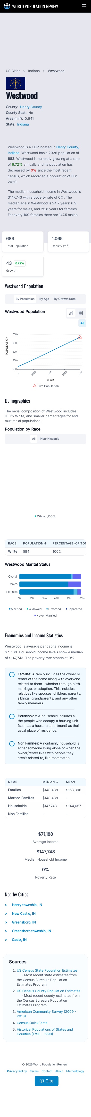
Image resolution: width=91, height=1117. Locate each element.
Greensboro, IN (20, 922)
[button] (84, 6)
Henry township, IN (23, 904)
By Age (44, 299)
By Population (25, 299)
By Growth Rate (64, 299)
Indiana (34, 71)
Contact (46, 1071)
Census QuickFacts (32, 1023)
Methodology (75, 1071)
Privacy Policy (17, 1071)
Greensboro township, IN (28, 931)
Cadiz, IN (16, 939)
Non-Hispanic (49, 438)
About (59, 1071)
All (82, 323)
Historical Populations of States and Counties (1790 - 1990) (45, 1031)
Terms (34, 1071)
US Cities (13, 71)
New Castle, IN (20, 913)
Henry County (31, 107)
